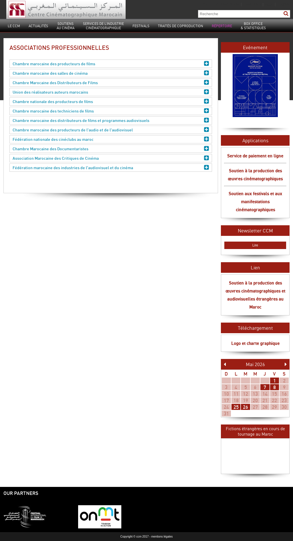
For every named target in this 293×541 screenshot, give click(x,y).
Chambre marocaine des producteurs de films (111, 64)
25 (236, 407)
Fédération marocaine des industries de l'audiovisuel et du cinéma (111, 167)
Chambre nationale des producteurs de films (111, 101)
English (283, 4)
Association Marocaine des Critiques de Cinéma (111, 158)
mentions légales (162, 536)
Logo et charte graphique (255, 343)
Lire (255, 245)
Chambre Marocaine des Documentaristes (111, 149)
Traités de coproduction (180, 26)
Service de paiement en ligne (255, 155)
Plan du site (230, 4)
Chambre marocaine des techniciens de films (111, 111)
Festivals (140, 26)
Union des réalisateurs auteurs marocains (111, 92)
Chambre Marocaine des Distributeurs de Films (111, 82)
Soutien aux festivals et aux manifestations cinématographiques (255, 201)
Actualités (38, 26)
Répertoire (222, 26)
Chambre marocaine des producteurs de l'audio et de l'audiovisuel (111, 130)
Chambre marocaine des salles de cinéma (111, 73)
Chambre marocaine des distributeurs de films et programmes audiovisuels (111, 120)
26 (245, 407)
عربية (269, 4)
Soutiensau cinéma (65, 25)
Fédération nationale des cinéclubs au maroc (111, 139)
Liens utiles (252, 4)
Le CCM (14, 26)
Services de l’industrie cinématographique (103, 25)
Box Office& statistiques (253, 25)
